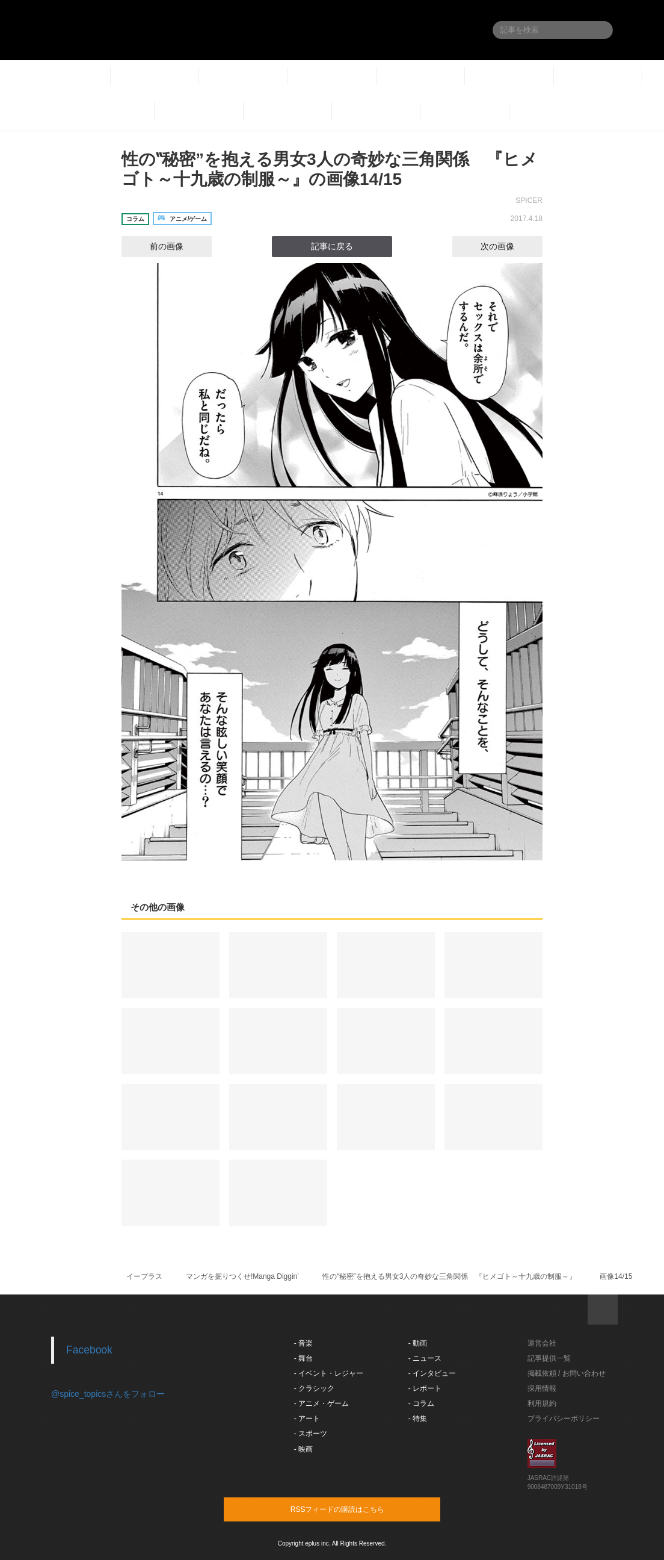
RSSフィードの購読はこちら (355, 1509)
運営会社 (541, 1343)
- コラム (421, 1403)
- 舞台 (303, 1358)
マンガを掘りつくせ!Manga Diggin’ (242, 1276)
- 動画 (417, 1343)
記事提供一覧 (549, 1358)
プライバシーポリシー (563, 1418)
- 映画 (303, 1449)
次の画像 (508, 246)
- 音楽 (303, 1343)
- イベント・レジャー (328, 1373)
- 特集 (417, 1418)
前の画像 (155, 246)
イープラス (144, 1276)
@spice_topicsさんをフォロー (108, 1394)
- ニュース (424, 1358)
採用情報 (541, 1388)
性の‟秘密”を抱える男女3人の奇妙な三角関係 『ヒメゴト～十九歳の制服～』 (449, 1276)
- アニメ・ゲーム (321, 1403)
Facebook (89, 1350)
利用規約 (541, 1403)
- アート (307, 1418)
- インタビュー (432, 1373)
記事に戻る (332, 246)
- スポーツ (310, 1433)
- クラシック (314, 1388)
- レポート (424, 1388)
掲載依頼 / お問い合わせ (566, 1373)
